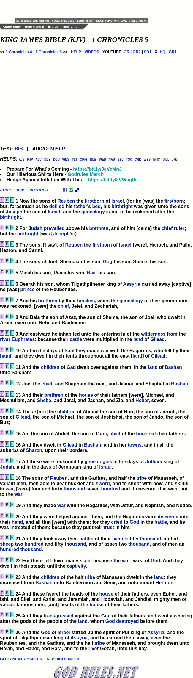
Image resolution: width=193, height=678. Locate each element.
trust (109, 527)
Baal (92, 272)
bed (96, 206)
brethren (98, 228)
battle (160, 522)
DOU (56, 159)
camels (120, 538)
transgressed (59, 615)
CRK (138, 159)
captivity (76, 566)
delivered (168, 516)
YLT (74, 159)
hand (5, 355)
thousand (74, 488)
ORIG (84, 159)
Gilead (157, 339)
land (138, 339)
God (134, 522)
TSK (129, 159)
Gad (71, 367)
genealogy (93, 211)
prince (27, 289)
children (50, 367)
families (86, 300)
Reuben (66, 201)
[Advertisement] (84, 9)
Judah (35, 228)
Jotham (153, 461)
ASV (38, 159)
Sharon (34, 450)
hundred (110, 488)
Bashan (173, 367)
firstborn (94, 201)
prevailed (54, 228)
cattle (76, 339)
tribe (142, 478)
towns (135, 444)
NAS (112, 159)
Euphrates (23, 339)
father (80, 206)
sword (103, 483)
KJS (21, 159)
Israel (117, 201)
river (5, 339)
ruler (179, 228)
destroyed (127, 621)
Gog (108, 261)
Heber (141, 400)
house (86, 395)
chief (167, 228)
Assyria (131, 284)
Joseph (14, 211)
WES (147, 159)
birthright (121, 206)
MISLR (57, 148)
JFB (175, 159)
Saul (69, 350)
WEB (102, 159)
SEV (121, 159)
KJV (30, 159)
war (105, 350)
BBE (93, 159)
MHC (156, 159)
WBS (65, 159)
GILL (165, 159)
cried (116, 522)
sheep (7, 544)
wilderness (153, 333)
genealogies (98, 461)
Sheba (44, 400)
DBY (47, 159)
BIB (19, 148)
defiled (56, 206)
